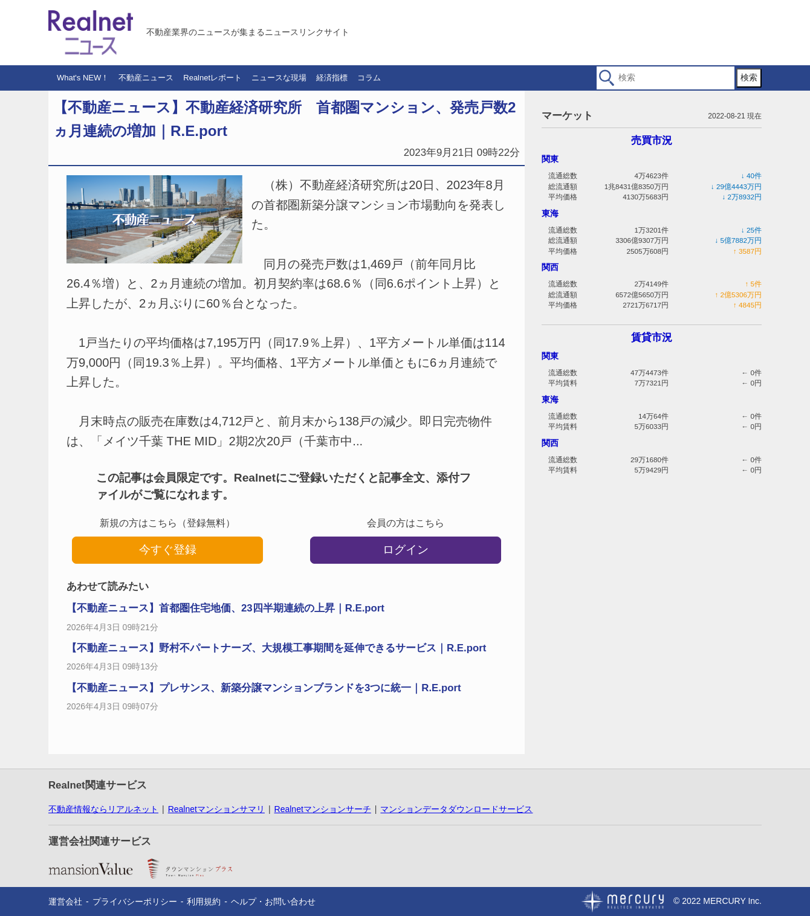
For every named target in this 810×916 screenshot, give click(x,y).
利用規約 (204, 901)
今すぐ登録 (167, 549)
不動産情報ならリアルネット (103, 809)
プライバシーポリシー (134, 901)
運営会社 (65, 901)
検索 (748, 77)
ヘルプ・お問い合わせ (273, 901)
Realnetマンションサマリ (216, 809)
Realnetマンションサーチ (322, 809)
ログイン (406, 549)
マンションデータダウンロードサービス (456, 809)
